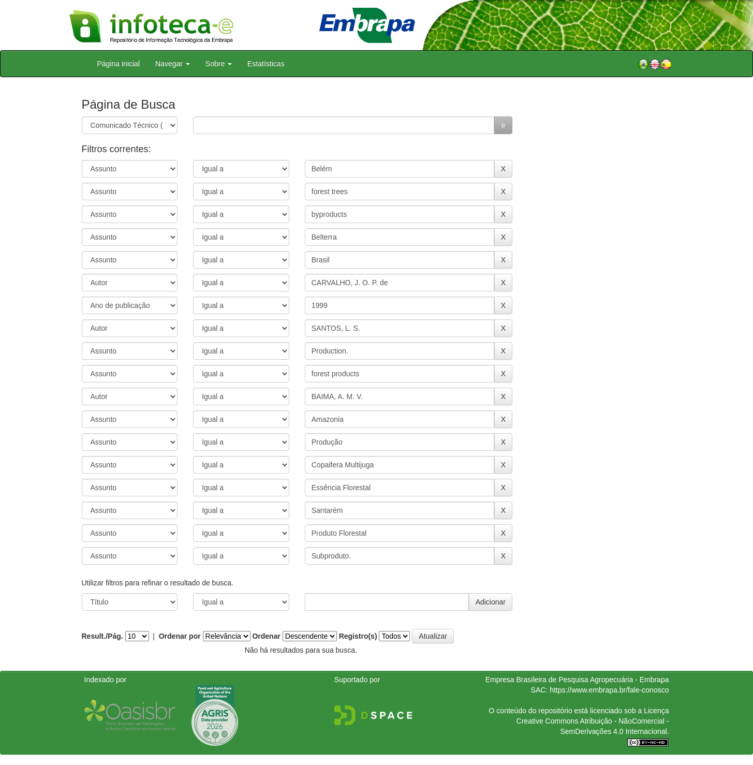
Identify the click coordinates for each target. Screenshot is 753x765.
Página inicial (118, 64)
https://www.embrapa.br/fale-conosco (609, 690)
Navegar (172, 64)
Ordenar (266, 636)
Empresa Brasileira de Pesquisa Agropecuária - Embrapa (577, 679)
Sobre (218, 64)
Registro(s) (358, 636)
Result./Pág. (102, 636)
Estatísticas (266, 64)
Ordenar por (180, 636)
